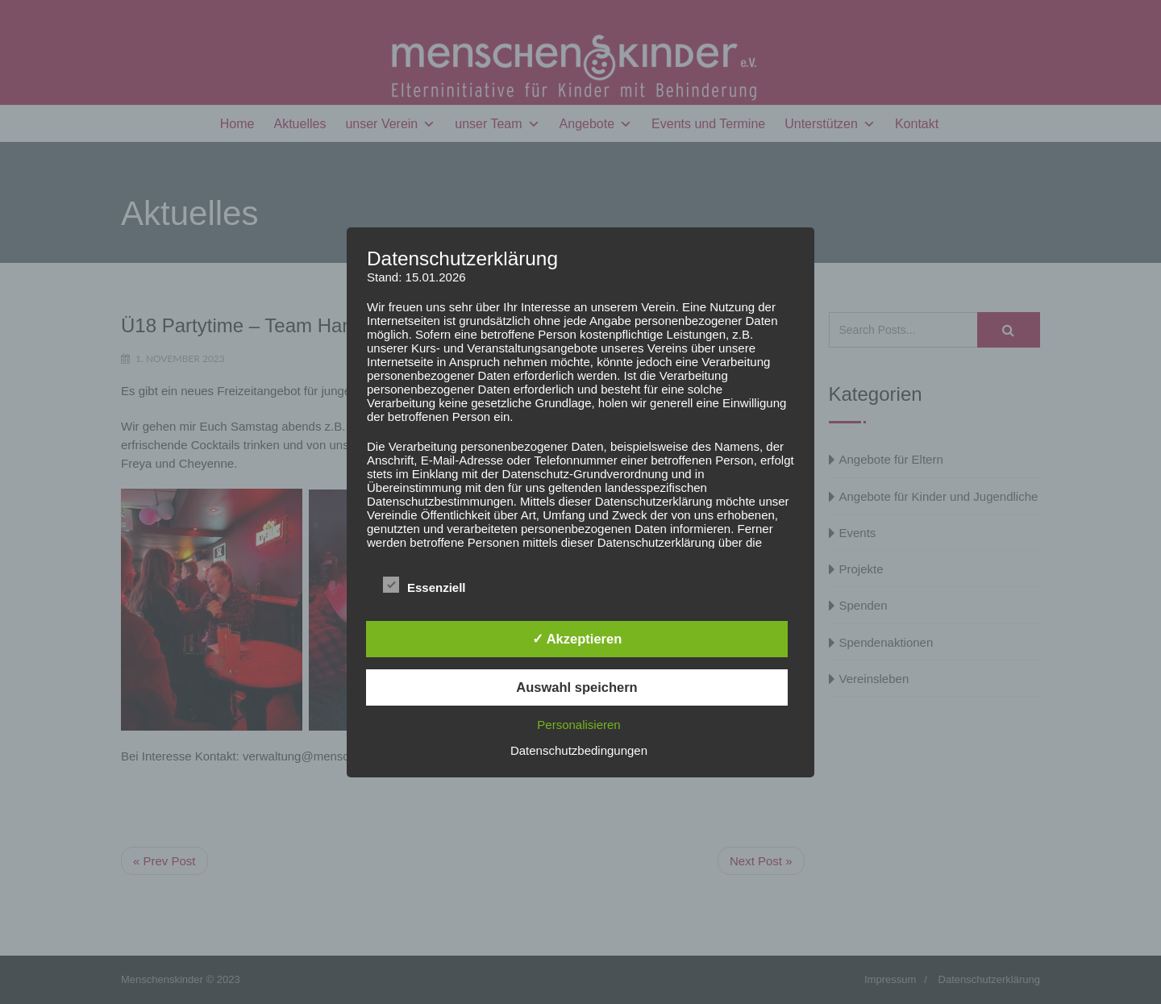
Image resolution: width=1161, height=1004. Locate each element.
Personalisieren (578, 724)
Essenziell (424, 585)
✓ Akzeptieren (577, 638)
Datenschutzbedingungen (578, 750)
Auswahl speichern (576, 687)
